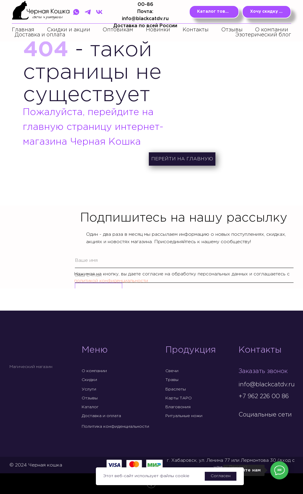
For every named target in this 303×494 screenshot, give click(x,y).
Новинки (158, 30)
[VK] (99, 12)
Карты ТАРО (178, 398)
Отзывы (232, 30)
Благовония (178, 407)
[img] (243, 427)
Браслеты (175, 389)
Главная (23, 30)
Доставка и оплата (40, 35)
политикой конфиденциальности (111, 281)
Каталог (90, 407)
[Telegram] (87, 12)
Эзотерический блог (263, 35)
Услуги (89, 389)
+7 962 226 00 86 (263, 396)
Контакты (196, 30)
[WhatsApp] (76, 12)
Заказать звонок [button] (263, 371)
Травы (171, 380)
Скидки (89, 380)
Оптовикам (118, 30)
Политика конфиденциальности (115, 426)
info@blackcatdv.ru (266, 384)
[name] (184, 260)
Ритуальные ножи (183, 416)
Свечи (171, 371)
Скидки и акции (68, 30)
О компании (271, 30)
